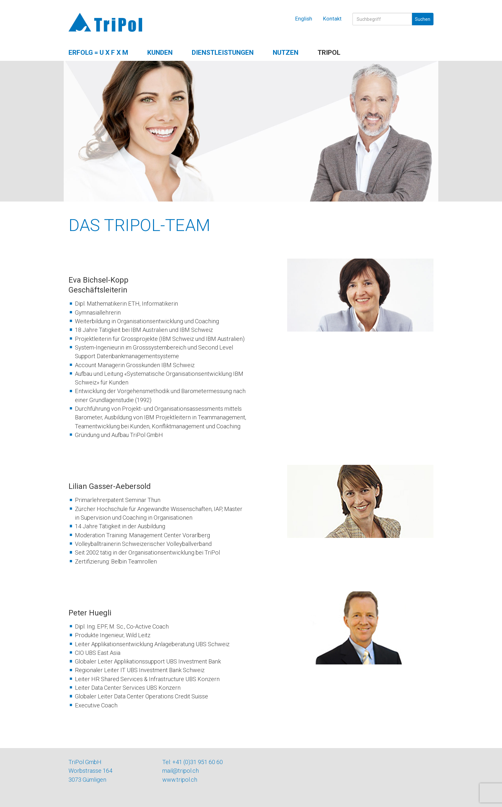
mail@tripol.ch (180, 770)
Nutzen (285, 52)
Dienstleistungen (223, 52)
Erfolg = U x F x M (98, 52)
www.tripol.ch (179, 779)
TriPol (329, 52)
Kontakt (333, 18)
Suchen (422, 19)
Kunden (160, 52)
